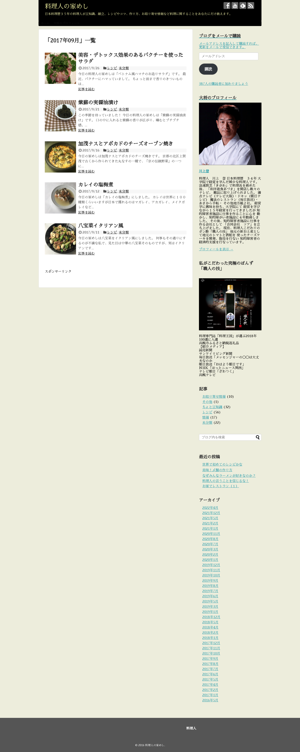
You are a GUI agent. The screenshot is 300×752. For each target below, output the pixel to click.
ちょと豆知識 (212, 407)
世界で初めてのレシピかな (222, 464)
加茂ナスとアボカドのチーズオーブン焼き (125, 143)
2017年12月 (211, 643)
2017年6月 (210, 674)
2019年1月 (210, 612)
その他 (207, 402)
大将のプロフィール (67, 23)
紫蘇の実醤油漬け (98, 102)
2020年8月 (210, 539)
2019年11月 (211, 570)
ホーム (45, 23)
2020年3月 (210, 549)
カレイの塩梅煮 (95, 184)
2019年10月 (211, 575)
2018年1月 (210, 638)
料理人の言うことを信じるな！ (225, 481)
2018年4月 (210, 627)
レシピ (112, 68)
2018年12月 (211, 617)
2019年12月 (211, 565)
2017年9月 (210, 658)
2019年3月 (210, 606)
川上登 (204, 171)
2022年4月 (210, 508)
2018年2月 (210, 632)
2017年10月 (211, 653)
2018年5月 (210, 622)
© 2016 (140, 745)
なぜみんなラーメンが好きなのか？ (229, 475)
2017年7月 (210, 669)
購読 (208, 69)
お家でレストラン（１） (220, 486)
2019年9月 (210, 580)
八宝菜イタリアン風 (100, 225)
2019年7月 (210, 591)
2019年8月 (210, 586)
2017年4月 (210, 684)
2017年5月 (210, 679)
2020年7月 (210, 544)
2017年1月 (210, 695)
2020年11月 (211, 534)
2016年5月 (210, 700)
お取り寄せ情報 (214, 396)
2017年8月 (210, 664)
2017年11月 (211, 648)
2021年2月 (210, 523)
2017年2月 (210, 690)
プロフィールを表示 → (216, 249)
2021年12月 (211, 513)
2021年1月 (210, 528)
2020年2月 (210, 554)
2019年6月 (210, 596)
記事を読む (86, 89)
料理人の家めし (67, 6)
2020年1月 (210, 560)
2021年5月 (210, 518)
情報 (205, 417)
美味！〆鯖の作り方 (217, 470)
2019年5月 (210, 601)
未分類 (124, 68)
